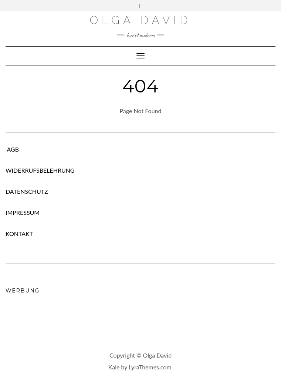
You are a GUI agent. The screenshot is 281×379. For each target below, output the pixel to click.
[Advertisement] (140, 319)
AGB (12, 149)
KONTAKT (19, 233)
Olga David (140, 20)
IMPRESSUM (23, 212)
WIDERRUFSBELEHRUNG (40, 170)
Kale (114, 366)
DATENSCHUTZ (27, 191)
